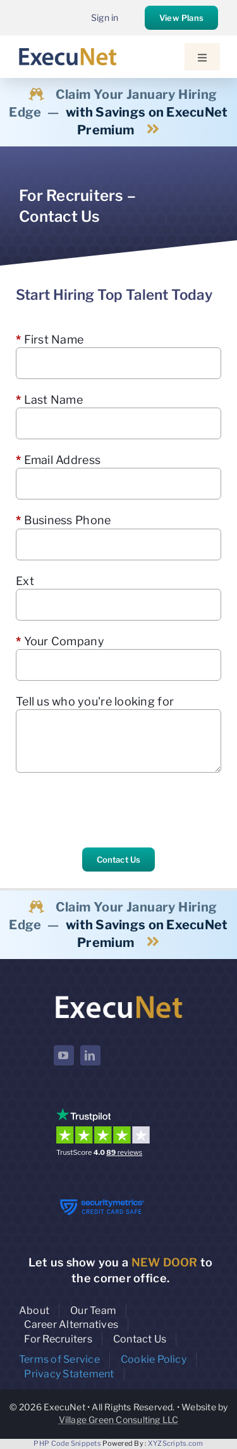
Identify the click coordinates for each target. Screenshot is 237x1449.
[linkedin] (90, 1055)
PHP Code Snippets (67, 1443)
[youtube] (64, 1055)
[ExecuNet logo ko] (119, 996)
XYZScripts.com (176, 1443)
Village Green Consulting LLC (119, 1419)
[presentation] (112, 810)
